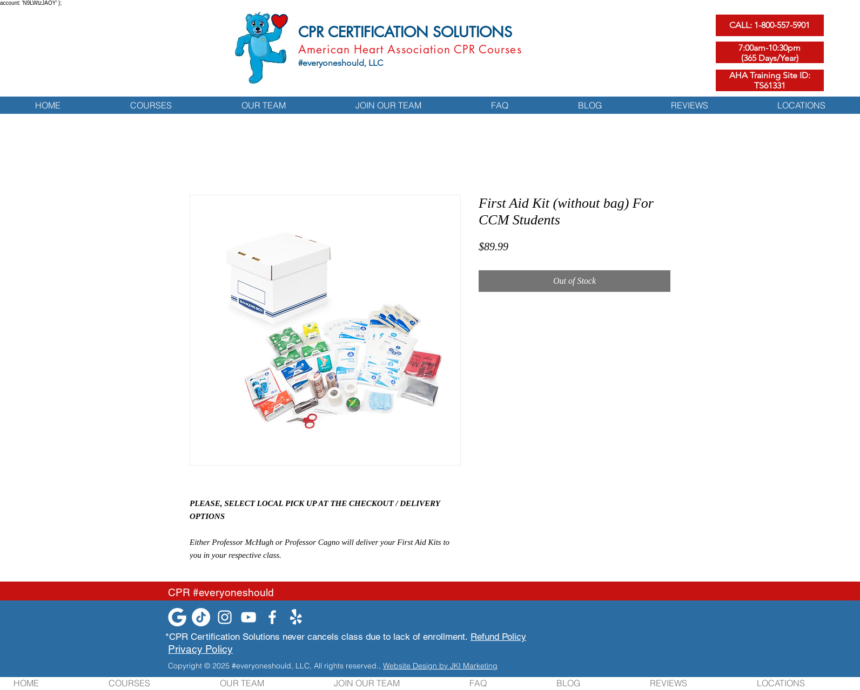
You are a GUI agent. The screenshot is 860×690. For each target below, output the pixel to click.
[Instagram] (225, 617)
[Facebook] (272, 617)
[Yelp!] (296, 617)
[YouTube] (248, 617)
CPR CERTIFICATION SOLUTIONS (405, 32)
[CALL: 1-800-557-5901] (770, 25)
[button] (150, 104)
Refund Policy (498, 636)
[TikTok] (201, 617)
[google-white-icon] (177, 617)
